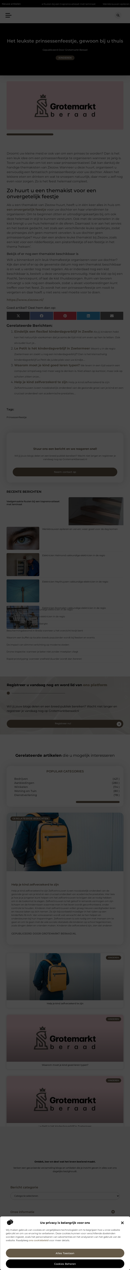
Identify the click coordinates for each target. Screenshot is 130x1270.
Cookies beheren (65, 1263)
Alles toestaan (65, 1253)
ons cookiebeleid (39, 1240)
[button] (122, 1223)
